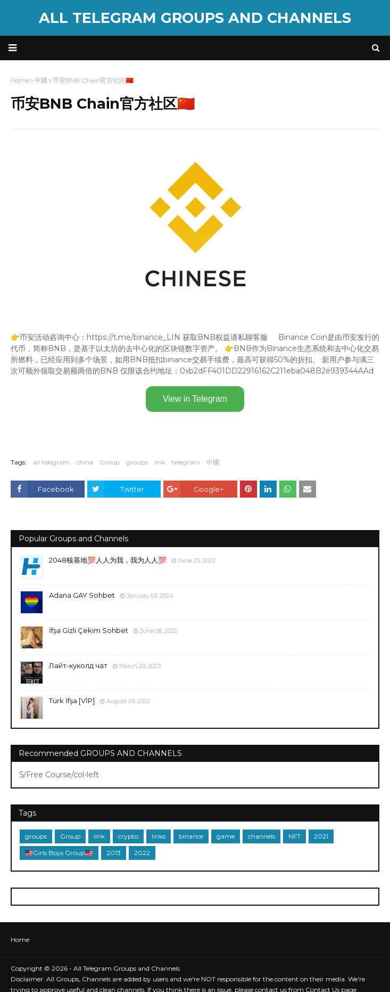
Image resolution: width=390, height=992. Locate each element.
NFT (294, 836)
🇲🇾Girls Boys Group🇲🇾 (59, 853)
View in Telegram (195, 398)
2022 (142, 853)
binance (191, 836)
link (159, 462)
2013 (113, 853)
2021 (321, 836)
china (84, 462)
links (158, 836)
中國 (212, 462)
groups (137, 462)
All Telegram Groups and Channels (195, 18)
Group (109, 462)
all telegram (51, 462)
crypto (128, 836)
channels (261, 836)
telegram (186, 462)
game (226, 836)
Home (20, 940)
